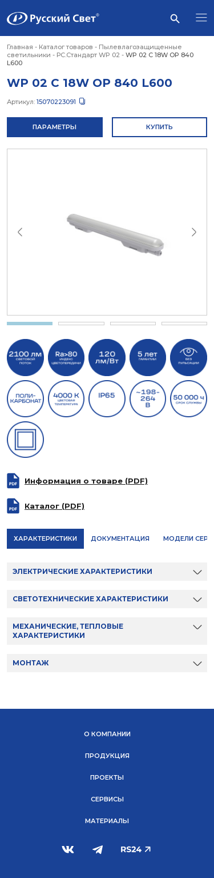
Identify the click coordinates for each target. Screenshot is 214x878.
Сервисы (107, 799)
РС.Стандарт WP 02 (88, 55)
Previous (20, 232)
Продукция (107, 756)
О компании (107, 734)
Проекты (107, 777)
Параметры (54, 127)
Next (194, 232)
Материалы (107, 821)
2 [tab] (81, 323)
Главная (20, 47)
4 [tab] (184, 323)
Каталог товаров (66, 47)
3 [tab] (133, 323)
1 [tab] (30, 323)
